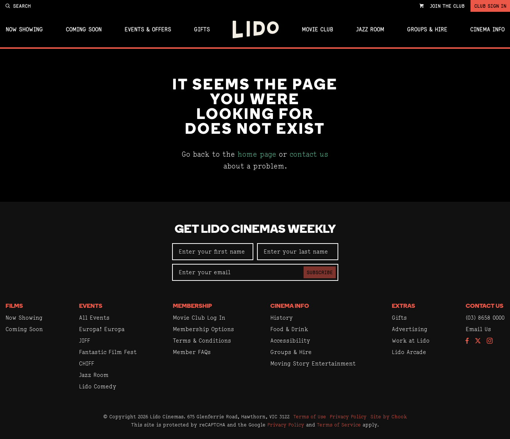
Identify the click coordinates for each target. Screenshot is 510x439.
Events (90, 306)
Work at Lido (410, 340)
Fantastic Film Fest (108, 351)
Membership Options (203, 329)
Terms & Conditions (202, 340)
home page (256, 154)
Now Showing (24, 30)
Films (14, 306)
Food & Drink (289, 329)
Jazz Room (370, 30)
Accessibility (290, 340)
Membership (192, 306)
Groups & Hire (427, 30)
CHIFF (86, 363)
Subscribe (320, 272)
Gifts (202, 30)
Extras (403, 306)
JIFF (84, 340)
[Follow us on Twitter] (478, 341)
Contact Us (484, 306)
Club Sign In (490, 6)
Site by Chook (388, 416)
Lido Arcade (409, 351)
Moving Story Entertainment (313, 363)
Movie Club (317, 30)
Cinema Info (487, 30)
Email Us (478, 329)
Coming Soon (84, 30)
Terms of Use (309, 416)
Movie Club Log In (199, 317)
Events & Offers (147, 30)
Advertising (409, 329)
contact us (309, 154)
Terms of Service (339, 425)
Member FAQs (192, 351)
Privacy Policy (348, 416)
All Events (94, 317)
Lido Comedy (97, 386)
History (281, 317)
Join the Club (447, 6)
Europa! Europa (101, 329)
